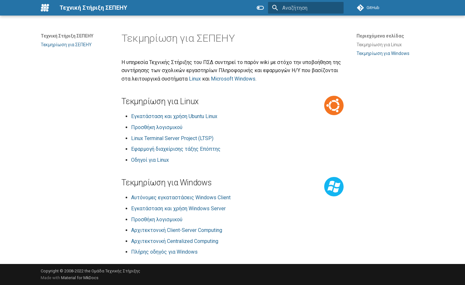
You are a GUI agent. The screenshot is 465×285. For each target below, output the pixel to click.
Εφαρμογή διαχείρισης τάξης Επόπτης (176, 149)
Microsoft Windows (233, 79)
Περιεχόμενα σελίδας (380, 35)
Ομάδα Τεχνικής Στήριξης (115, 271)
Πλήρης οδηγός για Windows (164, 252)
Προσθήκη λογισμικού (156, 127)
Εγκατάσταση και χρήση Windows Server (178, 208)
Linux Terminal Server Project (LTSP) (172, 138)
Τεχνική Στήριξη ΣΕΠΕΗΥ (67, 35)
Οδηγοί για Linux (150, 160)
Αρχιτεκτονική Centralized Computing (174, 241)
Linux (195, 79)
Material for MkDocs (79, 277)
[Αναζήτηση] (306, 8)
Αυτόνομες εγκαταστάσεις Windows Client (181, 197)
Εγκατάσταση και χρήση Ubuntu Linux (174, 116)
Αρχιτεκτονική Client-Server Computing (176, 230)
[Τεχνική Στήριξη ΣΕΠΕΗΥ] (45, 7)
